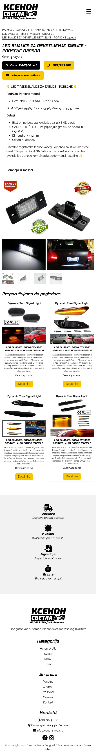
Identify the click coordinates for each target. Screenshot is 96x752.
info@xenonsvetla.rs (23, 75)
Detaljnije (24, 384)
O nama (48, 687)
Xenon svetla (48, 648)
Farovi (48, 659)
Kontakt (48, 702)
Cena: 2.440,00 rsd (21, 65)
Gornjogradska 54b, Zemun (48, 725)
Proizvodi (48, 692)
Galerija (48, 697)
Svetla (48, 653)
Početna (48, 681)
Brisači (48, 664)
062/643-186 (58, 65)
